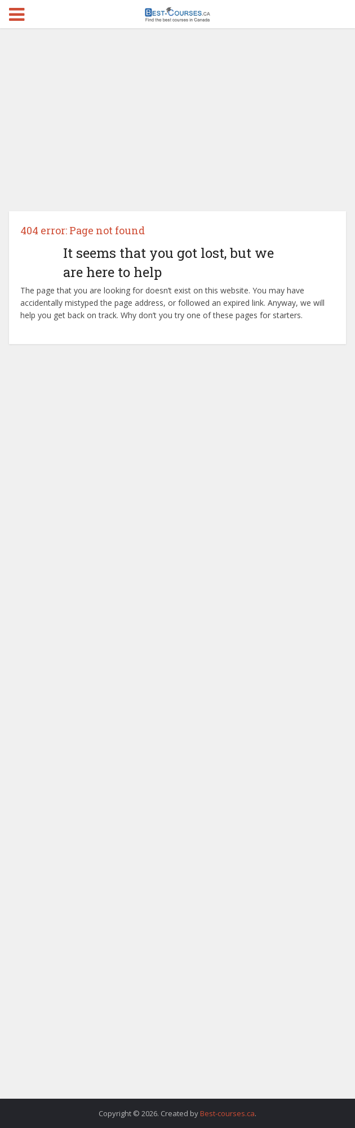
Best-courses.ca (227, 1113)
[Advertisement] (177, 124)
